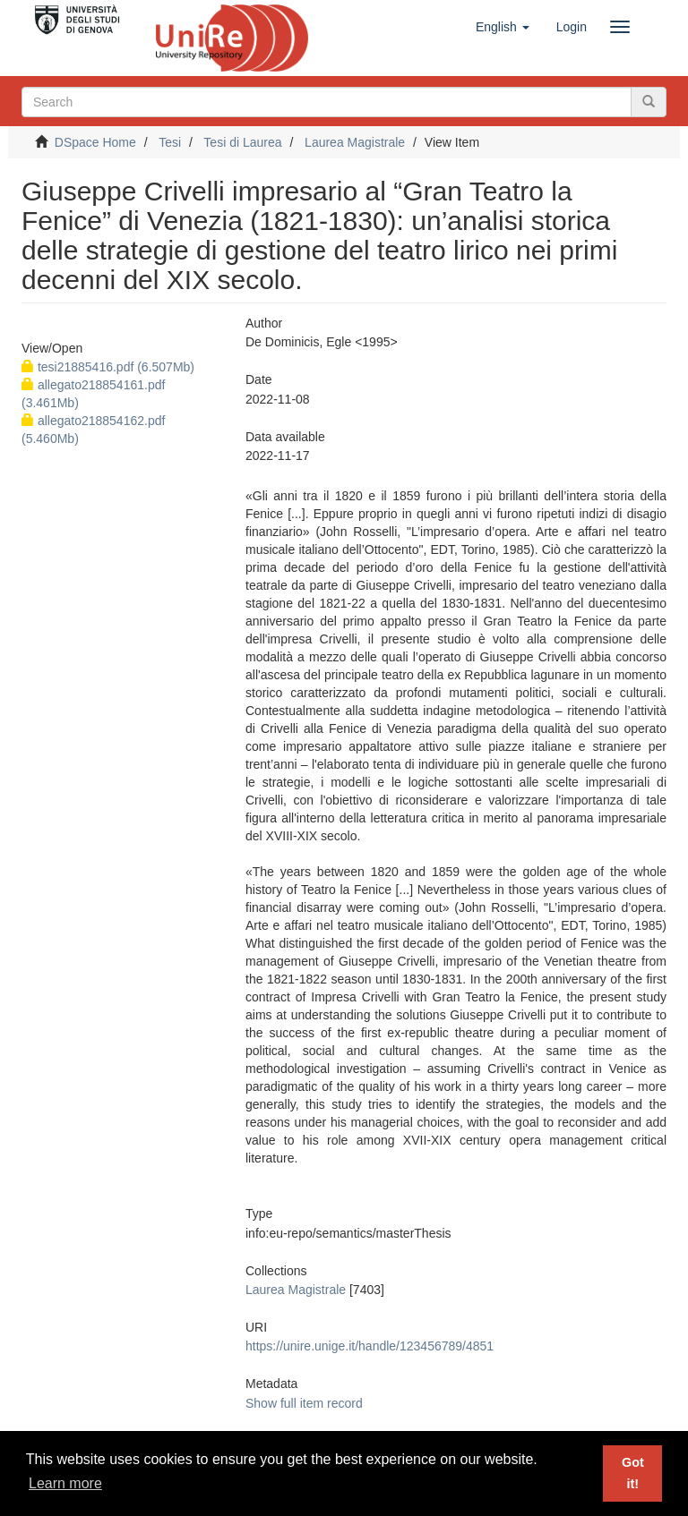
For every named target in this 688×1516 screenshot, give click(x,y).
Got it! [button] (633, 1473)
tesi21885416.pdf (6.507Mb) (108, 367)
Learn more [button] (65, 1483)
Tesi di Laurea (242, 142)
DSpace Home (95, 142)
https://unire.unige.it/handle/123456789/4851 (369, 1346)
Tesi (170, 142)
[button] (502, 26)
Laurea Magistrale (355, 142)
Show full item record (304, 1403)
